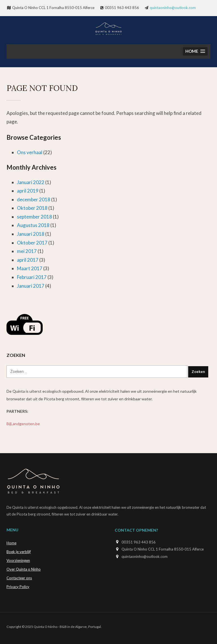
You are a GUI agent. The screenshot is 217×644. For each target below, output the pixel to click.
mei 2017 (27, 251)
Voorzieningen (18, 560)
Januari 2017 (30, 286)
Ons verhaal (29, 152)
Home (11, 543)
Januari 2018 (30, 234)
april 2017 (27, 260)
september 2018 (34, 217)
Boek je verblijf (18, 551)
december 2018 (33, 199)
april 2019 (27, 191)
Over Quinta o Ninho (23, 569)
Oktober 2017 (32, 243)
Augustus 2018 (33, 225)
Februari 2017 (32, 277)
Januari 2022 (30, 182)
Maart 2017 (29, 268)
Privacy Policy (17, 586)
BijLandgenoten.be (23, 423)
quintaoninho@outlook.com (173, 7)
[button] (195, 51)
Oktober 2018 (32, 208)
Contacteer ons (19, 578)
